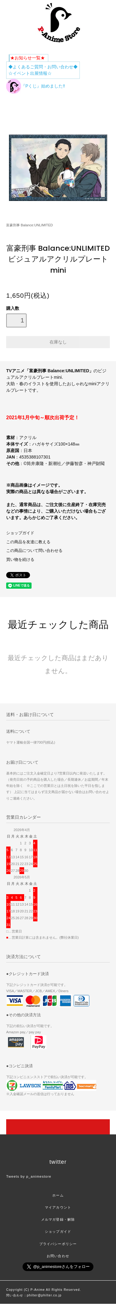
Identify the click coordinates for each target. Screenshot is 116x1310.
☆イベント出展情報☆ (30, 73)
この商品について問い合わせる (34, 550)
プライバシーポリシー (58, 1244)
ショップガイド (20, 533)
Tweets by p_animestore (28, 1176)
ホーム (57, 1195)
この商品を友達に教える (28, 542)
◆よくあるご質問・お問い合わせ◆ (43, 66)
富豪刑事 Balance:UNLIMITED (29, 225)
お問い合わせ (58, 1256)
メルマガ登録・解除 (58, 1219)
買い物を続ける (20, 559)
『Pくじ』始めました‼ (35, 85)
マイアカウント (58, 1207)
